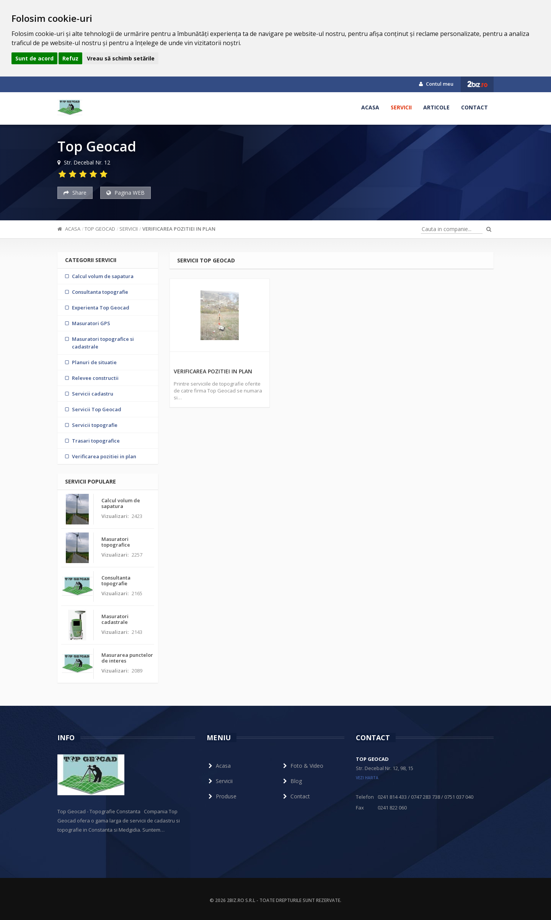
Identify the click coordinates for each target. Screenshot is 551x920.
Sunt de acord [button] (34, 58)
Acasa (370, 107)
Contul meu (436, 83)
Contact (474, 107)
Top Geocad (100, 228)
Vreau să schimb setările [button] (121, 58)
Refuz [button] (70, 58)
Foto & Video (302, 765)
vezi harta (367, 777)
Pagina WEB (125, 192)
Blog (291, 781)
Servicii (401, 107)
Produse (221, 796)
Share (75, 192)
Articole (436, 107)
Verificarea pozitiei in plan (178, 228)
